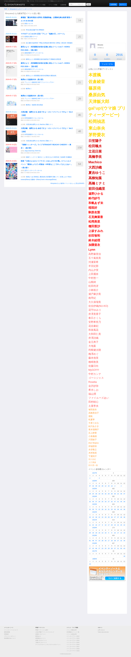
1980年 (94, 559)
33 (105, 501)
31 (118, 501)
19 (99, 494)
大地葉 (92, 345)
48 (93, 540)
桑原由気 (53, 75)
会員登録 (113, 4)
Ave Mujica (93, 443)
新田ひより (29, 59)
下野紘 (40, 43)
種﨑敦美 (93, 362)
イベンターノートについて (11, 630)
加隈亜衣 (94, 245)
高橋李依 (95, 157)
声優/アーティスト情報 (37, 5)
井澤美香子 (94, 314)
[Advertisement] (107, 26)
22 (99, 486)
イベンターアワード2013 (73, 638)
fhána (69, 177)
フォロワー (107, 59)
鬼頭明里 (35, 43)
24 (99, 501)
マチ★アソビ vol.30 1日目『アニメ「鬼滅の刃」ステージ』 (43, 34)
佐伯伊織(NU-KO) (98, 306)
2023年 (94, 504)
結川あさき (93, 426)
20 (93, 548)
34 (93, 486)
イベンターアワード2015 (73, 642)
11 (90, 525)
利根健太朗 (94, 349)
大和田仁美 (94, 334)
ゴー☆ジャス (96, 377)
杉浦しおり (63, 177)
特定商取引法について (10, 638)
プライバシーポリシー (10, 636)
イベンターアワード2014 (73, 640)
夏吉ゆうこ (96, 173)
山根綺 (92, 282)
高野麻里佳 (94, 254)
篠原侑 (34, 105)
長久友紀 (92, 459)
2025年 (94, 488)
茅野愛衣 (41, 30)
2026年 (94, 481)
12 (105, 486)
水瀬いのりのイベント (41, 640)
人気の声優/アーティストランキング (44, 632)
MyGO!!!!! (93, 369)
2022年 (94, 512)
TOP (5, 9)
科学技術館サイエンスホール (33, 118)
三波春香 (62, 157)
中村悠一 (93, 278)
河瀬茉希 (93, 262)
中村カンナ (94, 373)
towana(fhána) (25, 179)
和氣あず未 (95, 203)
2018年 (94, 543)
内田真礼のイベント (40, 638)
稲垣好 (92, 207)
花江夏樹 (29, 43)
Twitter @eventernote (103, 632)
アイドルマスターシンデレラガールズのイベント (48, 644)
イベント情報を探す (72, 630)
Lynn (91, 249)
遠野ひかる (35, 124)
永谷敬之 (92, 449)
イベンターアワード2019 (73, 650)
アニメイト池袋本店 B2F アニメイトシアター (39, 82)
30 (112, 494)
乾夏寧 (91, 419)
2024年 (94, 496)
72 (96, 509)
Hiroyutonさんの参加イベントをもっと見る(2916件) (67, 183)
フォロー (95, 59)
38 (124, 509)
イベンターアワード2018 (73, 648)
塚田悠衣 (92, 409)
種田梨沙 (94, 226)
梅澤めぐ (29, 88)
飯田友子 (47, 59)
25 (93, 494)
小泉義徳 (92, 436)
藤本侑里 (93, 357)
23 (90, 517)
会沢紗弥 (93, 385)
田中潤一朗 (93, 465)
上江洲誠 (92, 462)
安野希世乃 (94, 322)
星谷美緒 (40, 105)
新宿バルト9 (28, 23)
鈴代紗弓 (94, 198)
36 (96, 494)
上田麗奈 (93, 274)
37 (90, 486)
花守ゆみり (94, 309)
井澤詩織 (93, 337)
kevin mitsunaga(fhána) (48, 179)
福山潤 (92, 393)
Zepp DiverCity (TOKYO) (32, 151)
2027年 (94, 473)
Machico (42, 124)
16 (105, 509)
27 (109, 501)
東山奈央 (96, 128)
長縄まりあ (29, 177)
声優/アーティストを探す (41, 630)
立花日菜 (95, 151)
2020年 (94, 527)
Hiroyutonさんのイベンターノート (21, 9)
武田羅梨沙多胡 (39, 59)
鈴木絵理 (94, 240)
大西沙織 (29, 124)
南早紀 (92, 297)
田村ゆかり (38, 636)
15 (109, 486)
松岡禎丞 (46, 43)
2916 (119, 55)
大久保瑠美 (94, 302)
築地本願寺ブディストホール (33, 53)
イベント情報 (52, 5)
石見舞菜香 (95, 217)
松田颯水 (47, 75)
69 (96, 548)
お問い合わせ (101, 630)
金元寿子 (93, 342)
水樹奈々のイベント (40, 634)
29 (90, 494)
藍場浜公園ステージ (31, 36)
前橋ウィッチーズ (32, 157)
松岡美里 (58, 59)
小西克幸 (63, 43)
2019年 (94, 535)
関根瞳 (52, 59)
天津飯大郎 (98, 101)
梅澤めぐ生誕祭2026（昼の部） (33, 96)
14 (112, 486)
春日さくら (41, 157)
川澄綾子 (92, 439)
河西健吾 (70, 43)
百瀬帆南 (69, 157)
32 (105, 494)
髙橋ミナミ (49, 124)
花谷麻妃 (93, 325)
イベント (119, 59)
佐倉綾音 (96, 81)
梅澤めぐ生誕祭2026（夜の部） (33, 79)
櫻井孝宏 (52, 43)
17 (99, 525)
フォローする (107, 64)
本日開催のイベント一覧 (73, 632)
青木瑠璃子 (93, 429)
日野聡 (58, 43)
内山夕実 (93, 270)
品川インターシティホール (33, 170)
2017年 (94, 551)
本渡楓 (94, 75)
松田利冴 (93, 286)
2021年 (94, 520)
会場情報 (63, 5)
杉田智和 (94, 235)
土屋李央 (93, 405)
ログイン (123, 4)
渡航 (90, 416)
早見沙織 (29, 30)
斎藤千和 (35, 30)
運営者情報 (7, 632)
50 (121, 548)
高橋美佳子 (93, 413)
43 (121, 509)
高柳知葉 (95, 178)
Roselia (92, 381)
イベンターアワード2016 (73, 644)
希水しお (93, 389)
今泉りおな (93, 423)
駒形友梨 (94, 212)
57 (96, 540)
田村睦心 (36, 177)
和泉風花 (93, 329)
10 (105, 525)
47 (115, 501)
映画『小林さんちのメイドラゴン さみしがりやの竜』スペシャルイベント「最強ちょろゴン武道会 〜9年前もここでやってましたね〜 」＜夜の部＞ (47, 164)
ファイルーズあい (98, 397)
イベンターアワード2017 (73, 646)
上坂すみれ (95, 231)
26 (112, 517)
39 (96, 486)
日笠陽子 (95, 141)
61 (90, 540)
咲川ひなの (49, 157)
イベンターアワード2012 (73, 636)
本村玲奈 (56, 157)
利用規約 (6, 634)
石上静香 (92, 433)
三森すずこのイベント (41, 642)
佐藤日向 (93, 365)
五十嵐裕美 (94, 258)
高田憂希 (49, 177)
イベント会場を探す (72, 634)
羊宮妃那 (93, 266)
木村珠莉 (92, 453)
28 (102, 486)
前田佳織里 (96, 189)
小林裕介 (93, 290)
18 (93, 533)
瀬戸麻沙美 (94, 294)
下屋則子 (92, 456)
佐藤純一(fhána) (35, 179)
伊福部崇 (92, 446)
